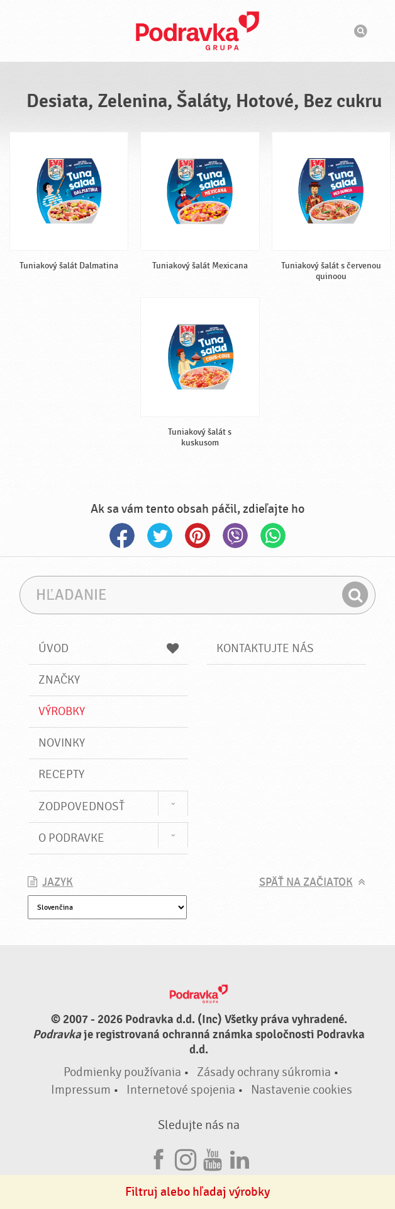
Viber (235, 535)
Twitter (159, 535)
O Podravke (71, 838)
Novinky (61, 743)
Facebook (122, 535)
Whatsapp (273, 535)
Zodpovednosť (81, 806)
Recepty (61, 774)
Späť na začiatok (306, 882)
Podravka (197, 30)
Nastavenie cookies (301, 1089)
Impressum (81, 1089)
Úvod (108, 648)
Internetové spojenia (180, 1089)
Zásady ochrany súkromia (264, 1072)
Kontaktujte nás (265, 648)
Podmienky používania (122, 1072)
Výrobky (61, 711)
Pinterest (197, 535)
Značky (59, 680)
